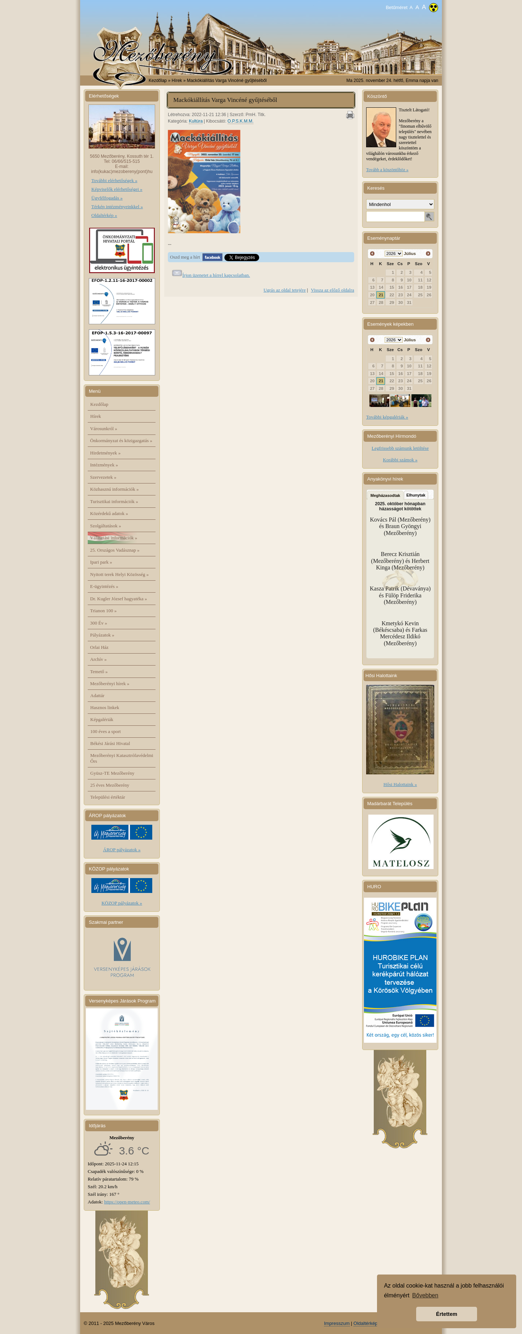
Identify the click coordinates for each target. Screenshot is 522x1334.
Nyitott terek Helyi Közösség (119, 574)
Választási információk (113, 537)
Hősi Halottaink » (400, 784)
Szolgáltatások (105, 525)
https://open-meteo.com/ (127, 1202)
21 (381, 295)
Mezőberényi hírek (109, 683)
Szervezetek (103, 477)
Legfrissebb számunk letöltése (400, 448)
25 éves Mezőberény (109, 785)
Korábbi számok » (400, 459)
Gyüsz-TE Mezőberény (112, 773)
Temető (99, 671)
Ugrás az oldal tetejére (285, 290)
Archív (98, 659)
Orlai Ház (99, 647)
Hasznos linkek (104, 707)
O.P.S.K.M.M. (241, 121)
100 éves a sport (105, 731)
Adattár (97, 695)
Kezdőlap (158, 80)
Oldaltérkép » (104, 215)
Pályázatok (102, 635)
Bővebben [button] (425, 1295)
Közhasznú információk (114, 489)
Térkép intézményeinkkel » (117, 206)
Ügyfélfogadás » (107, 198)
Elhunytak (416, 495)
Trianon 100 (103, 610)
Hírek (95, 416)
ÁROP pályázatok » (122, 849)
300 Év (98, 623)
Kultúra (196, 121)
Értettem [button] (446, 1314)
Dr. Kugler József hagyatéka (118, 598)
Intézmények (104, 465)
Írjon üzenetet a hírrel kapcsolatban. (216, 275)
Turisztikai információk (114, 501)
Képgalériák (101, 719)
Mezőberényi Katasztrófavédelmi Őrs (121, 758)
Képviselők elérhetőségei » (116, 189)
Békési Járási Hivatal (110, 743)
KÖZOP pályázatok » (122, 903)
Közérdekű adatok (109, 513)
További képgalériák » (387, 417)
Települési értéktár (107, 797)
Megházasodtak (385, 495)
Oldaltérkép (365, 1323)
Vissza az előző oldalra (332, 290)
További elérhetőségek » (114, 180)
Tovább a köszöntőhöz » (387, 169)
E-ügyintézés (104, 586)
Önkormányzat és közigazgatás (121, 440)
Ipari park (101, 562)
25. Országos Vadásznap (115, 550)
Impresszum (337, 1323)
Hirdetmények (105, 453)
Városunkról (103, 428)
